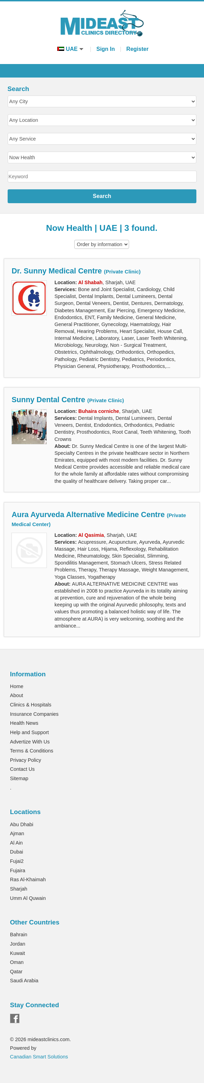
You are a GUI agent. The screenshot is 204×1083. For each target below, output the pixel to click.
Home (16, 686)
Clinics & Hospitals (30, 704)
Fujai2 (17, 861)
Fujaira (17, 870)
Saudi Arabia (24, 980)
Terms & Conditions (31, 750)
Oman (17, 962)
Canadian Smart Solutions (39, 1056)
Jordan (17, 944)
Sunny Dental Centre (67, 399)
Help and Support (29, 732)
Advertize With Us (30, 741)
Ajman (17, 833)
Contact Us (22, 769)
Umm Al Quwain (28, 898)
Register (137, 49)
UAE (70, 49)
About (16, 695)
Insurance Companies (34, 714)
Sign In (105, 49)
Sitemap (19, 778)
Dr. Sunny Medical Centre (76, 271)
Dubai (16, 852)
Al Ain (16, 843)
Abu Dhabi (21, 824)
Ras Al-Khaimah (28, 879)
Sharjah (18, 889)
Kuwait (17, 953)
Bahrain (18, 934)
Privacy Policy (25, 760)
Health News (24, 723)
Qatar (16, 971)
